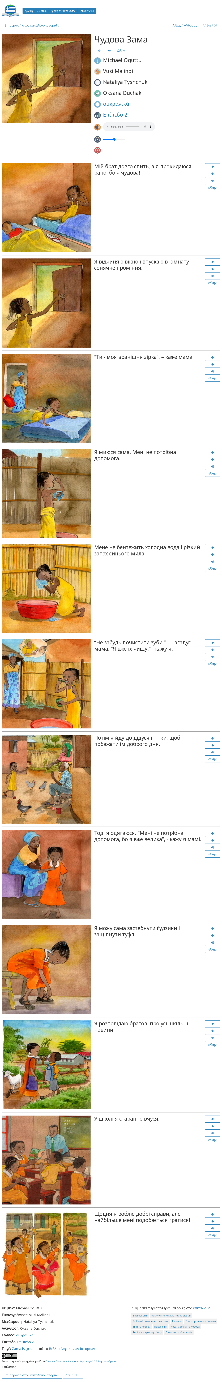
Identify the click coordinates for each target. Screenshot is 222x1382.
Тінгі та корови (141, 1326)
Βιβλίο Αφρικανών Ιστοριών (72, 1348)
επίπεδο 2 (201, 1308)
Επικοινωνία (87, 10)
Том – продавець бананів (200, 1321)
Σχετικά (41, 10)
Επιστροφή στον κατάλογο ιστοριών (32, 25)
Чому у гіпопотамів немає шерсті (171, 1315)
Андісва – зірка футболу (147, 1332)
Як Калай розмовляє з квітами (150, 1321)
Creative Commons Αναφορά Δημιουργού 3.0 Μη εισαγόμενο (80, 1361)
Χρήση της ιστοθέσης (63, 10)
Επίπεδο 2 (115, 114)
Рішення (177, 1321)
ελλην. (121, 50)
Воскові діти (140, 1315)
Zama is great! (24, 1348)
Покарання (160, 1326)
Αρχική (29, 10)
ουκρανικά (116, 103)
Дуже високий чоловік (178, 1332)
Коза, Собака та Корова (185, 1326)
